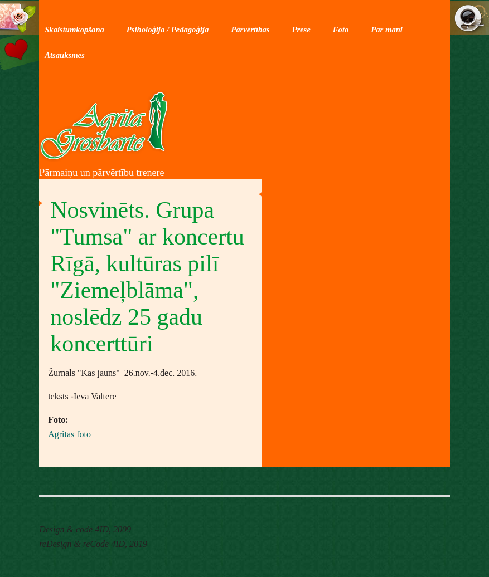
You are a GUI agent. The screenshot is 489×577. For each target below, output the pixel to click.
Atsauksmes (65, 55)
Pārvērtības (250, 29)
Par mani (387, 29)
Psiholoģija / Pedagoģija (168, 29)
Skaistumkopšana (74, 29)
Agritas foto (69, 434)
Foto (341, 29)
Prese (301, 29)
